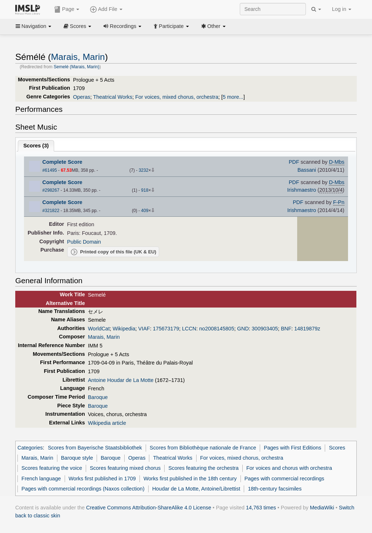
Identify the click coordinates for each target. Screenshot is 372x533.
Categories (30, 448)
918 (144, 190)
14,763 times (261, 507)
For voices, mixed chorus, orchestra (176, 97)
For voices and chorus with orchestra (289, 468)
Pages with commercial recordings (284, 478)
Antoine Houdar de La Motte (121, 380)
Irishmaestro (301, 190)
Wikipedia (124, 328)
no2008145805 (216, 328)
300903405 (265, 328)
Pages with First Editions (292, 448)
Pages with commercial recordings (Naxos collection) (83, 489)
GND (243, 328)
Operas (81, 97)
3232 (144, 170)
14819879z (307, 328)
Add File (106, 9)
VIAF (144, 328)
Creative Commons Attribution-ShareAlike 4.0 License (148, 507)
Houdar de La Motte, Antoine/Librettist (196, 489)
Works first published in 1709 (102, 478)
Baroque (98, 397)
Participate (171, 26)
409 (144, 210)
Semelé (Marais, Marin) (77, 66)
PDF (294, 162)
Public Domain (84, 242)
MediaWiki (322, 507)
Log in (341, 9)
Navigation (33, 26)
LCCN (189, 328)
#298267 (51, 190)
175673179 (166, 328)
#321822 (51, 210)
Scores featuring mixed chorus (125, 468)
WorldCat (99, 328)
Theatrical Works (112, 97)
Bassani (307, 170)
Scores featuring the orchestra (203, 468)
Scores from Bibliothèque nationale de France (203, 448)
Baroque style (77, 458)
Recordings (122, 26)
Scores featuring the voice (51, 468)
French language (41, 478)
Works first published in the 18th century (190, 478)
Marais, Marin (78, 57)
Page (67, 9)
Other (213, 26)
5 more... (233, 97)
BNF (286, 328)
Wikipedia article (107, 423)
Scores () (36, 145)
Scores (77, 26)
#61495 (50, 170)
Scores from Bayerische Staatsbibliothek (95, 448)
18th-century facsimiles (275, 489)
